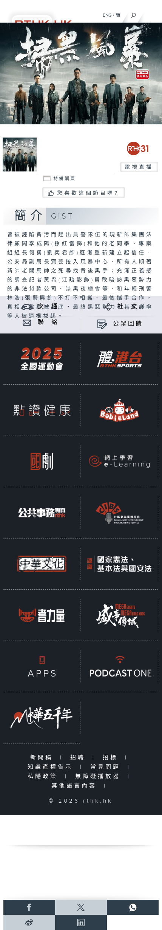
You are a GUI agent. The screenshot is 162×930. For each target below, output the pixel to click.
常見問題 (107, 767)
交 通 (48, 306)
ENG (107, 15)
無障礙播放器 (99, 776)
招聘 (79, 757)
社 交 (128, 306)
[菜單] (151, 13)
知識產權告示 (52, 767)
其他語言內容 (75, 786)
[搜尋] (133, 13)
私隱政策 (44, 776)
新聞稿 (43, 757)
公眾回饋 (128, 323)
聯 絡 (48, 322)
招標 (112, 757)
